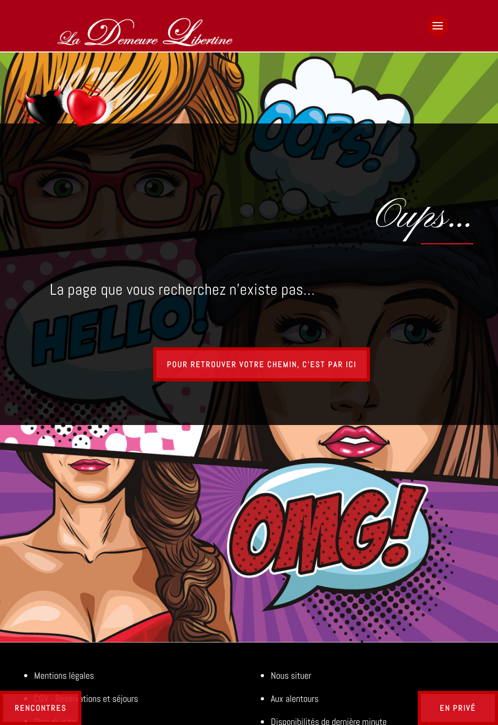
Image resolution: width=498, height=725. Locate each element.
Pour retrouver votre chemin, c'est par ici (261, 364)
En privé (458, 708)
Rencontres (41, 708)
